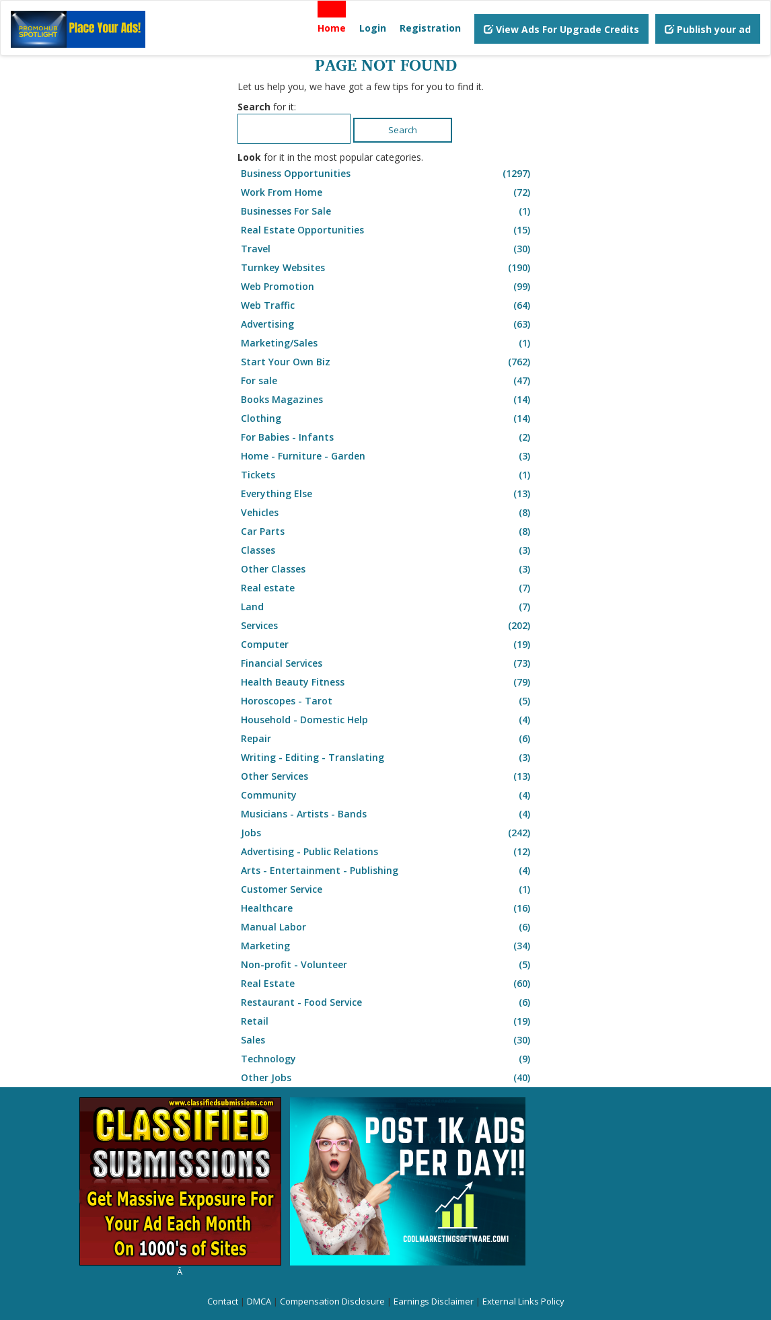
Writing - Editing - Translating (387, 757)
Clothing (387, 418)
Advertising (387, 324)
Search (402, 130)
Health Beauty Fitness (387, 682)
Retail (387, 1021)
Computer (387, 644)
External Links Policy (523, 1301)
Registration (430, 28)
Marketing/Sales (387, 343)
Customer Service (387, 889)
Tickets (387, 475)
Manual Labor (387, 927)
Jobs (387, 832)
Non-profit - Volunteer (387, 964)
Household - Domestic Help (387, 719)
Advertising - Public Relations (387, 851)
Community (387, 795)
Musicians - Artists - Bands (387, 814)
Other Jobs (387, 1077)
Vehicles (387, 512)
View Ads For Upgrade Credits (561, 29)
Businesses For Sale (387, 211)
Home (332, 28)
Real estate (387, 588)
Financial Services (387, 663)
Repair (387, 738)
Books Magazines (387, 399)
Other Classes (387, 569)
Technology (387, 1059)
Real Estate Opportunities (387, 230)
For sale (387, 380)
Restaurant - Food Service (387, 1002)
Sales (387, 1040)
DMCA (259, 1301)
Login (372, 28)
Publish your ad (708, 29)
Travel (387, 249)
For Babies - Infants (387, 437)
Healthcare (387, 908)
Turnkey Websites (387, 267)
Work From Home (387, 192)
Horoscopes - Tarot (387, 701)
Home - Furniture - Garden (387, 456)
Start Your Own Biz (387, 362)
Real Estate (387, 983)
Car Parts (387, 531)
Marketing (387, 946)
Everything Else (387, 493)
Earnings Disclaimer (434, 1301)
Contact (222, 1301)
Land (387, 606)
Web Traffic (387, 305)
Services (387, 625)
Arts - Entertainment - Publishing (387, 870)
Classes (387, 550)
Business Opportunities (387, 173)
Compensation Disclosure (332, 1301)
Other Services (387, 776)
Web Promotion (387, 286)
